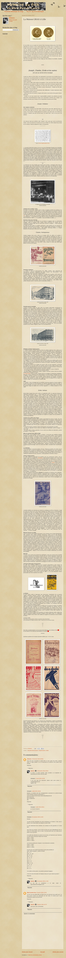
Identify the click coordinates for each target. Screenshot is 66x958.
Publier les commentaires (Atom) (35, 955)
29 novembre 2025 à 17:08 (42, 881)
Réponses (30, 768)
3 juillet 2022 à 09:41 (39, 807)
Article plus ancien (58, 952)
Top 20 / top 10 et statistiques (35, 11)
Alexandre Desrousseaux (32, 750)
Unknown (29, 758)
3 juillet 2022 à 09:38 (36, 791)
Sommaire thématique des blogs (13, 11)
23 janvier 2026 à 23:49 (41, 892)
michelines (40, 458)
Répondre (29, 765)
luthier (47, 750)
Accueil (42, 952)
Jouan (53, 462)
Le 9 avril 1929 (26, 373)
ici (23, 215)
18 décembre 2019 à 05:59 (37, 758)
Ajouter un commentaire (29, 913)
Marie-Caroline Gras (31, 892)
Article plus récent (27, 952)
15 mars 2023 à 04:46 (40, 778)
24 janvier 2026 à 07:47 (42, 904)
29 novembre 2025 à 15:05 (37, 817)
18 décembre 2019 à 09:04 (42, 770)
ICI (58, 630)
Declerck (33, 770)
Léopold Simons (42, 750)
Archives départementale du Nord (43, 143)
